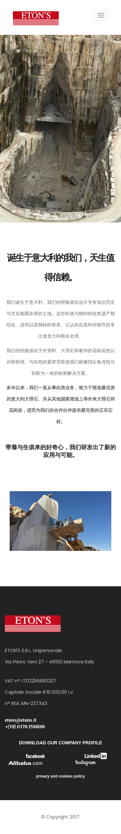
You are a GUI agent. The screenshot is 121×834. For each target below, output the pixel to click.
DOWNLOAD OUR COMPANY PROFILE (60, 742)
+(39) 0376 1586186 (25, 727)
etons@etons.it (20, 720)
